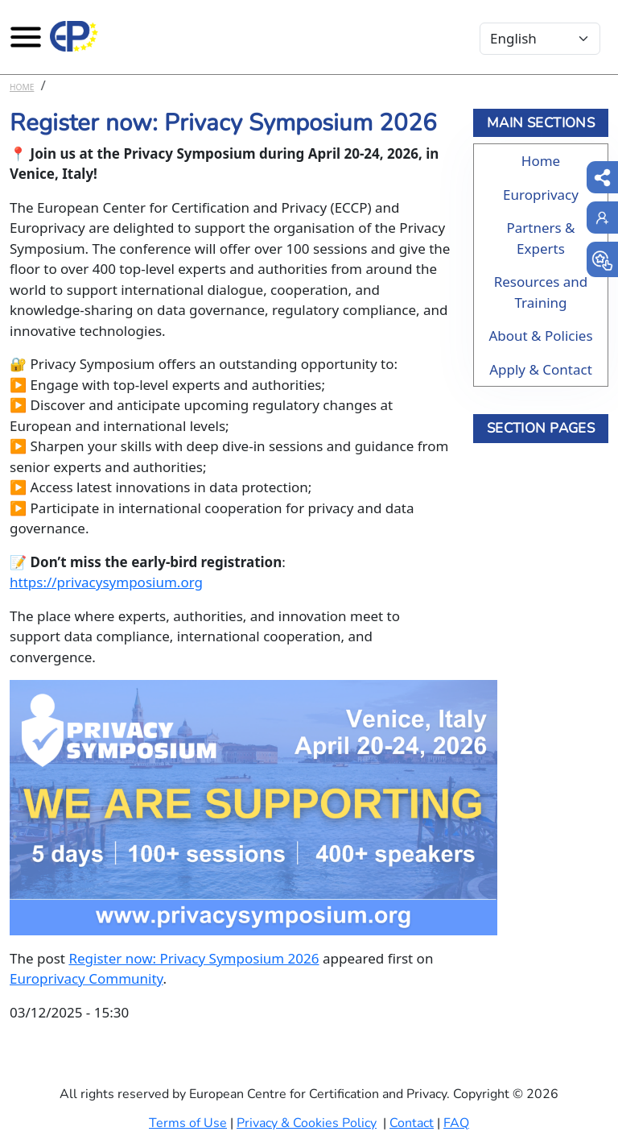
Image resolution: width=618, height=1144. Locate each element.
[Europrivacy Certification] (74, 36)
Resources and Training (541, 292)
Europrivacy (541, 194)
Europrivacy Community (86, 978)
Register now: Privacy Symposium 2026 (193, 958)
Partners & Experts (540, 238)
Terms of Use (188, 1123)
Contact (411, 1123)
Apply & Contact (540, 369)
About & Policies (540, 335)
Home (22, 87)
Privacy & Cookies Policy (307, 1123)
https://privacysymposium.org (106, 582)
